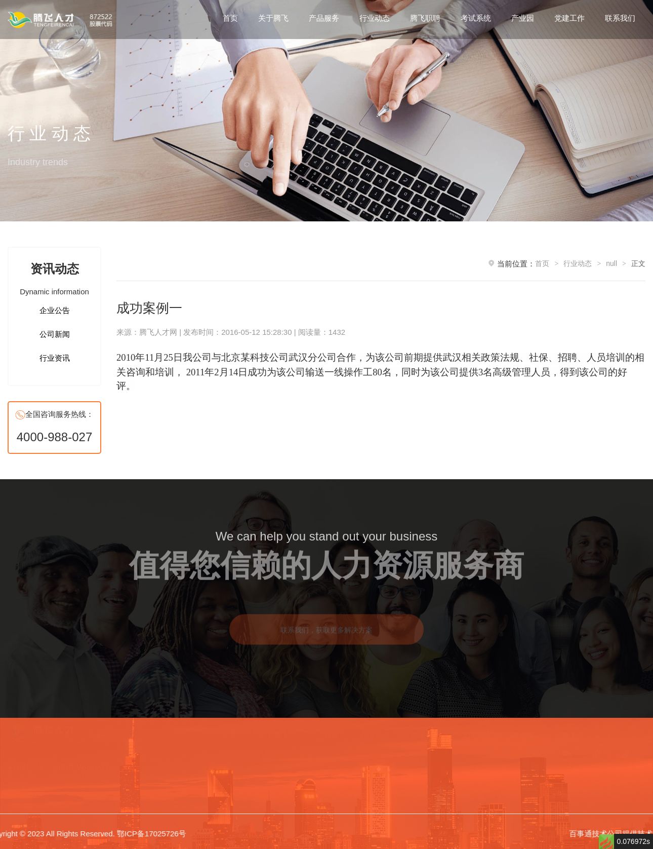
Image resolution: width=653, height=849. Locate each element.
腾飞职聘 (425, 18)
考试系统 (476, 18)
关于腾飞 (273, 18)
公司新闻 (54, 334)
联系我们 (620, 18)
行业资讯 (54, 358)
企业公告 (54, 310)
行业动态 (374, 18)
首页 (230, 18)
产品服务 (324, 18)
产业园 (522, 18)
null (611, 263)
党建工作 (569, 18)
